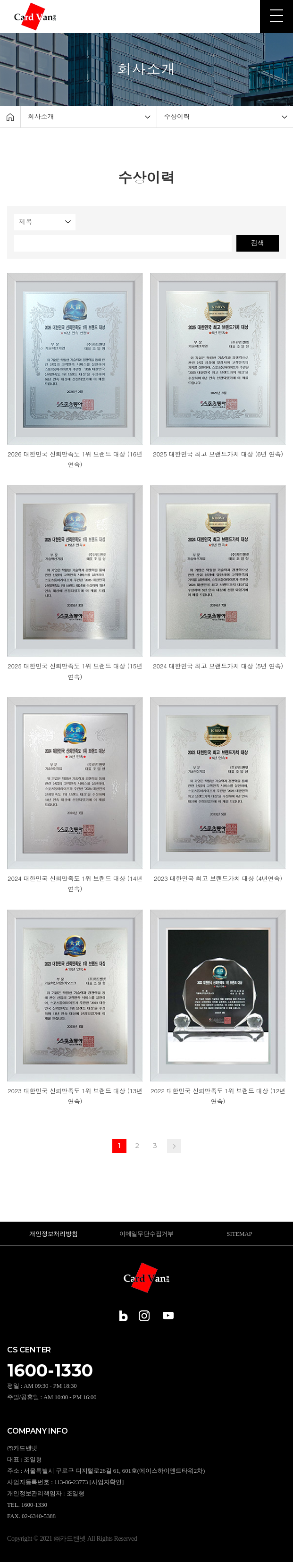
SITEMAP (239, 1233)
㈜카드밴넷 (36, 16)
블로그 (125, 1316)
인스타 (144, 1316)
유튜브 (168, 1316)
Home (10, 116)
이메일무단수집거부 (146, 1233)
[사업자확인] (107, 1482)
